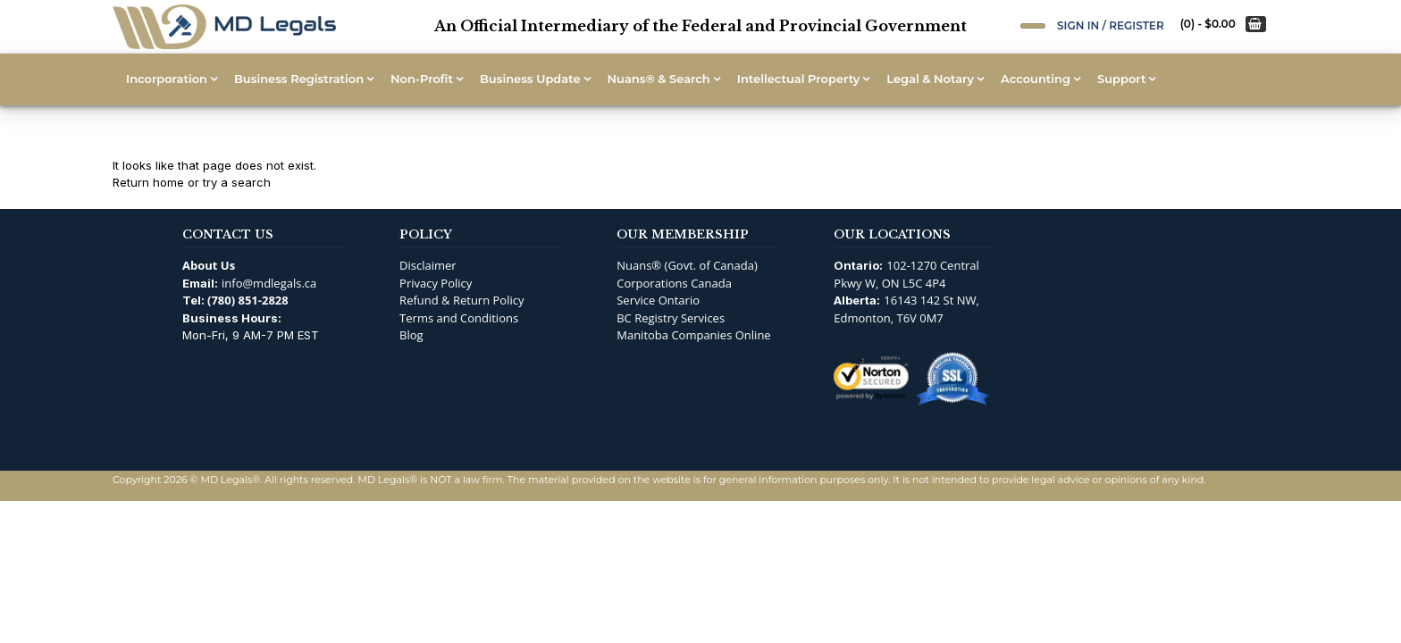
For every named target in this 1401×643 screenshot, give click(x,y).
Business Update (530, 78)
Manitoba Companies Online (693, 335)
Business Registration (299, 78)
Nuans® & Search (659, 78)
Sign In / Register (1110, 25)
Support (1121, 78)
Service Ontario (658, 300)
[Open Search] (1032, 26)
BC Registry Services (671, 318)
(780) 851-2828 (248, 300)
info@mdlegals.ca (269, 283)
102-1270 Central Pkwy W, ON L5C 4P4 (906, 274)
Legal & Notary (930, 78)
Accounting (1035, 78)
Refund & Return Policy (461, 300)
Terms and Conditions (458, 318)
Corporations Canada (674, 283)
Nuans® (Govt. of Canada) (687, 265)
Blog (411, 335)
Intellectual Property (798, 78)
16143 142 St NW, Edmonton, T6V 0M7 (906, 309)
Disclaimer (428, 265)
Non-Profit (421, 78)
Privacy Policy (435, 283)
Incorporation (166, 78)
